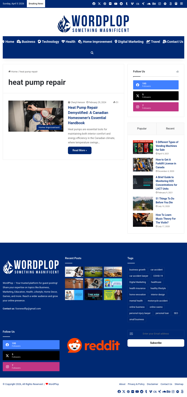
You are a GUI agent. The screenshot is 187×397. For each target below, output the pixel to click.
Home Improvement (95, 42)
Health (68, 42)
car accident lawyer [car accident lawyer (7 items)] (138, 276)
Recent (170, 128)
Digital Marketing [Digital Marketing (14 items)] (137, 282)
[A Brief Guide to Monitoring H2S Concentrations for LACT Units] (143, 182)
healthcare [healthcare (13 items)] (156, 282)
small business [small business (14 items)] (136, 320)
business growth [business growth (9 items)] (137, 270)
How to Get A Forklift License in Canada (166, 163)
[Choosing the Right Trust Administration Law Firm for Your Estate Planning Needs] (74, 272)
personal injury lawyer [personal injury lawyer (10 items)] (140, 313)
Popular (142, 128)
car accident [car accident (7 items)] (157, 270)
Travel (153, 42)
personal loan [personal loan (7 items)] (162, 313)
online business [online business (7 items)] (137, 307)
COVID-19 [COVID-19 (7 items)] (158, 276)
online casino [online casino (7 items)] (156, 307)
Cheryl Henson (78, 102)
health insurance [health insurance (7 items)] (137, 288)
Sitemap (179, 384)
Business (26, 42)
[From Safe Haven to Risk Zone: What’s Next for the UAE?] (113, 272)
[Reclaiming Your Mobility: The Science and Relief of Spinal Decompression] (74, 295)
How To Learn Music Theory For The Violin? (166, 219)
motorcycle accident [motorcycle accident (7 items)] (157, 301)
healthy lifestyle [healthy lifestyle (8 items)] (158, 288)
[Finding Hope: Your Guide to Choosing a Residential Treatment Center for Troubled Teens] (113, 295)
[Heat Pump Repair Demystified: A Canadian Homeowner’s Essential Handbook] (35, 116)
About (122, 384)
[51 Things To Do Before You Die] (143, 204)
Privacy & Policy (136, 384)
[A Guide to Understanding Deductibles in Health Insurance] (113, 284)
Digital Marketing (129, 42)
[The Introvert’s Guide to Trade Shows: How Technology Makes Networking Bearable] (93, 295)
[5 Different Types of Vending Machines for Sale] (143, 147)
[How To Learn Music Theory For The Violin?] (143, 220)
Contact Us (173, 42)
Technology (48, 42)
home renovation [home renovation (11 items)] (137, 295)
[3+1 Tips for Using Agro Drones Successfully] (74, 284)
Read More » (79, 150)
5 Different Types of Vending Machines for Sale (167, 146)
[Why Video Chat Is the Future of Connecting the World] (93, 284)
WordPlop (54, 384)
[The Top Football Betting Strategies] (93, 272)
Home (13, 71)
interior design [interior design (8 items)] (158, 295)
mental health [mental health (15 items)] (136, 301)
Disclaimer (152, 384)
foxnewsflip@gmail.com (28, 308)
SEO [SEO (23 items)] (176, 313)
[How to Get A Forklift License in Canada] (143, 165)
